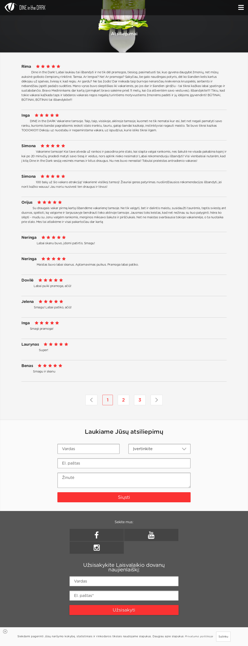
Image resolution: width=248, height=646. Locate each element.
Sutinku (223, 636)
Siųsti (124, 497)
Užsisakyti (124, 610)
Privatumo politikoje (199, 636)
